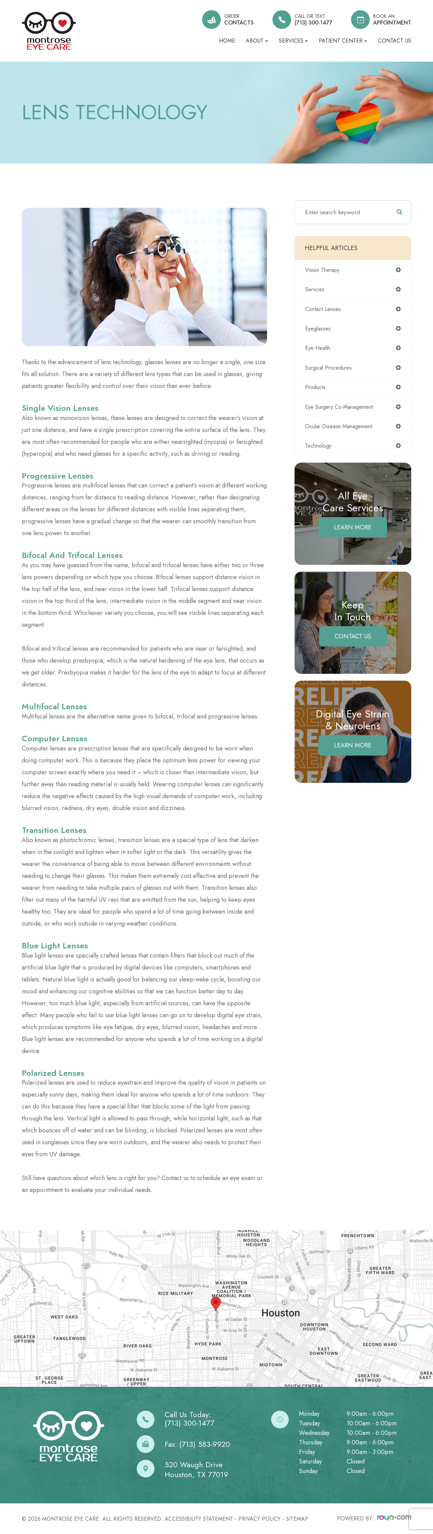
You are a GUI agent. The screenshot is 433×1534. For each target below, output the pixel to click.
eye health (318, 349)
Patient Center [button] (343, 41)
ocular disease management (341, 429)
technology (319, 449)
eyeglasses (318, 329)
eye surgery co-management (342, 409)
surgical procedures (330, 369)
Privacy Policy (259, 1519)
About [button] (257, 41)
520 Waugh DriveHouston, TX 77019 (196, 1469)
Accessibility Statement (199, 1519)
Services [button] (293, 41)
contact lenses (324, 309)
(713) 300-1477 (189, 1423)
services (316, 289)
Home (227, 41)
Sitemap (297, 1519)
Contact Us (394, 41)
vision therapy (324, 269)
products (316, 389)
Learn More (352, 531)
